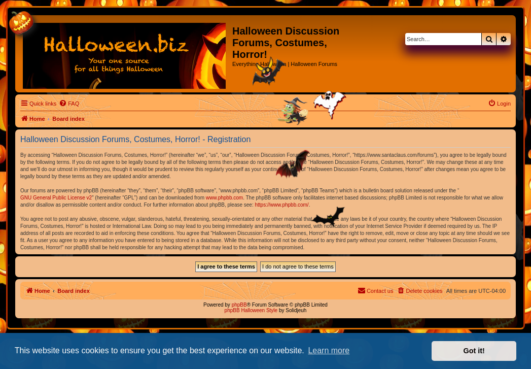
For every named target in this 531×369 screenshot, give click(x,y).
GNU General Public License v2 (56, 197)
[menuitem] (69, 103)
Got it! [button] (474, 351)
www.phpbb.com (224, 197)
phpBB (239, 305)
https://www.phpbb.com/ (281, 205)
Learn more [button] (328, 350)
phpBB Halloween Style (251, 310)
